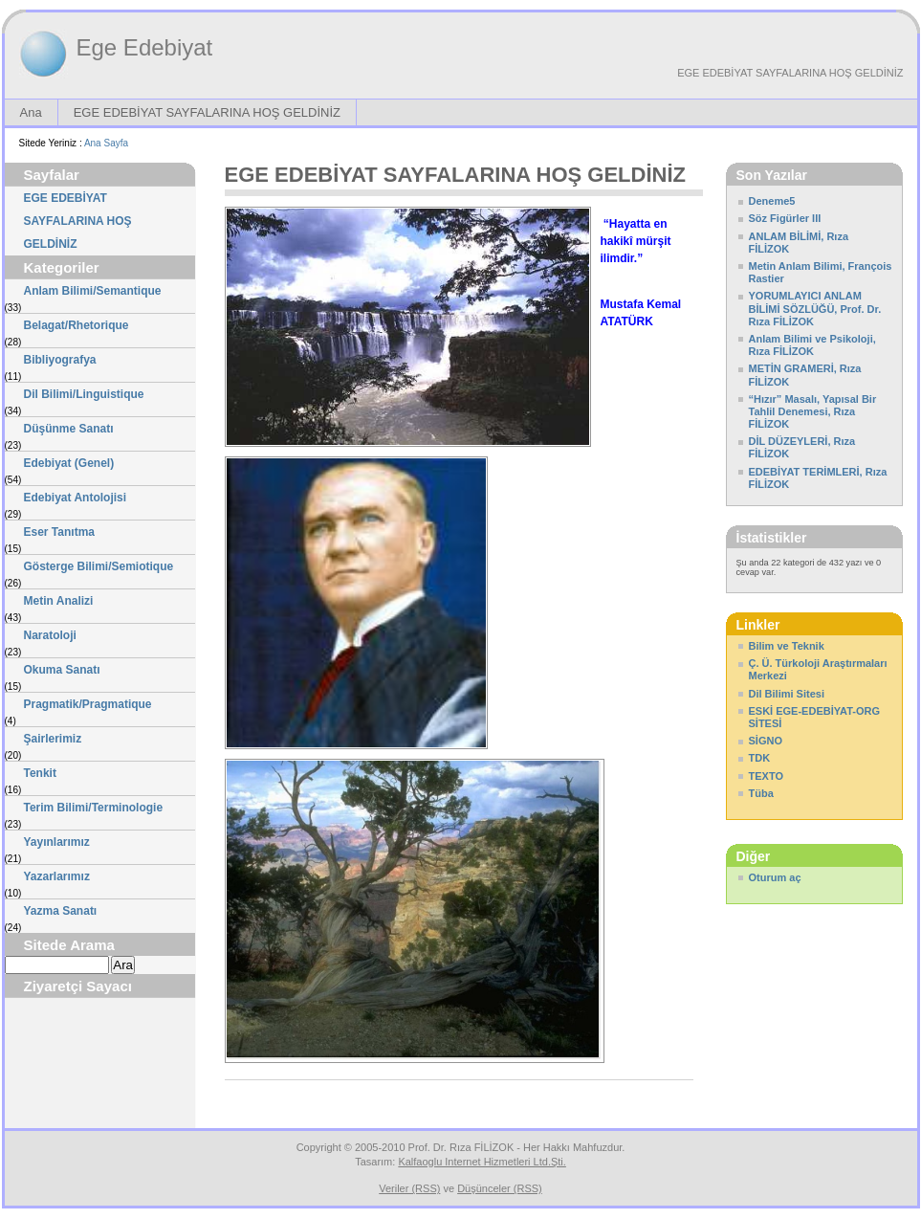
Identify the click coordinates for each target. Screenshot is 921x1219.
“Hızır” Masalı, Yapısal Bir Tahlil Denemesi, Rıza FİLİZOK (813, 411)
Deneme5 (772, 201)
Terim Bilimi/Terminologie (94, 807)
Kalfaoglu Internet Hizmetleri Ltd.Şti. (481, 1161)
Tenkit (40, 773)
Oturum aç (775, 877)
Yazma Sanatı (61, 911)
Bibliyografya (60, 359)
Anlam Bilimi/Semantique (93, 291)
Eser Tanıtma (59, 532)
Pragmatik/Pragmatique (88, 704)
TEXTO (766, 776)
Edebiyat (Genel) (69, 463)
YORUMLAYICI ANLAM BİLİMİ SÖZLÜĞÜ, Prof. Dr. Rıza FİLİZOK (815, 308)
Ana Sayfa (106, 143)
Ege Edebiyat (145, 47)
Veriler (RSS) (409, 1188)
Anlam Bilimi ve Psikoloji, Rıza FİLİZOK (812, 345)
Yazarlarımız (57, 876)
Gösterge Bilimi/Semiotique (99, 566)
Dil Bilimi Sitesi (786, 693)
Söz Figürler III (785, 218)
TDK (760, 758)
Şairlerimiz (53, 738)
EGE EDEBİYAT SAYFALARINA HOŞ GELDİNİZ (790, 72)
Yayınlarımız (57, 842)
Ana (31, 112)
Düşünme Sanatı (69, 428)
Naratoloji (50, 635)
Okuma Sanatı (62, 669)
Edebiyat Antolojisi (75, 497)
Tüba (761, 793)
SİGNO (765, 740)
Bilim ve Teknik (786, 646)
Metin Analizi (59, 601)
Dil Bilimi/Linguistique (84, 394)
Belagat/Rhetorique (76, 325)
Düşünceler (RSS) (499, 1188)
